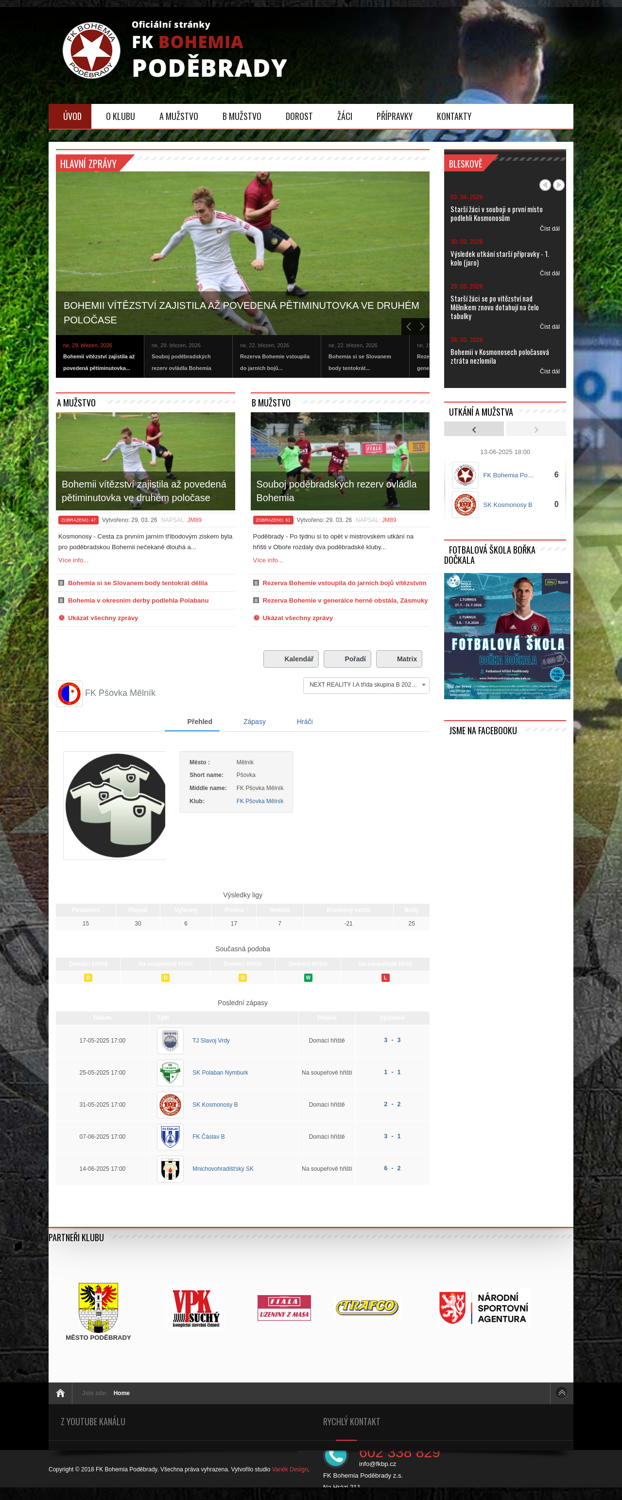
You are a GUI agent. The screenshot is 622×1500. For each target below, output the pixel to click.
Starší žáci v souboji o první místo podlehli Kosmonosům (496, 213)
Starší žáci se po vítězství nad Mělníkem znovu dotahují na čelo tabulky (494, 307)
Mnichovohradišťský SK (223, 1181)
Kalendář (291, 659)
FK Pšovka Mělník (279, 801)
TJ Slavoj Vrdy (211, 1053)
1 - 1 (392, 1084)
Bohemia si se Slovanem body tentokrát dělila (137, 583)
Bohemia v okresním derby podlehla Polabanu (138, 600)
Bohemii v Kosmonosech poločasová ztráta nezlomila (499, 356)
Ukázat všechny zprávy (103, 618)
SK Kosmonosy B (215, 1117)
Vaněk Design (290, 1482)
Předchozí (545, 185)
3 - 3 (392, 1052)
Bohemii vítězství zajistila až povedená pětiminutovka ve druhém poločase (241, 312)
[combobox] (366, 684)
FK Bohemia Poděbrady (517, 475)
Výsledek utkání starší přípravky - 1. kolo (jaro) (499, 258)
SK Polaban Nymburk (220, 1085)
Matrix (399, 659)
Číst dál (550, 228)
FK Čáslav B (208, 1149)
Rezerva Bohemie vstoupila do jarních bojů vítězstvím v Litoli (345, 585)
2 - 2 (392, 1116)
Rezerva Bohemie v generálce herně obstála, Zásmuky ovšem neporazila (345, 603)
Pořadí (347, 659)
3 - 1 (392, 1149)
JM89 (194, 520)
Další (559, 185)
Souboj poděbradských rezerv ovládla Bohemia (337, 491)
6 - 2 (392, 1181)
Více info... (73, 560)
